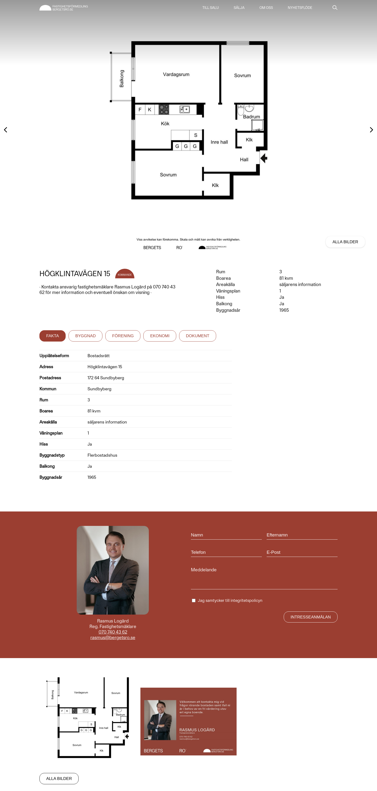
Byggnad (85, 336)
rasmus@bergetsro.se (112, 637)
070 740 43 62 (113, 632)
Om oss (266, 8)
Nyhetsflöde (300, 8)
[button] (186, 250)
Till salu (210, 8)
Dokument (197, 336)
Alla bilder (345, 242)
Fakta (52, 336)
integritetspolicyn (246, 600)
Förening (123, 336)
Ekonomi (160, 336)
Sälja (239, 8)
